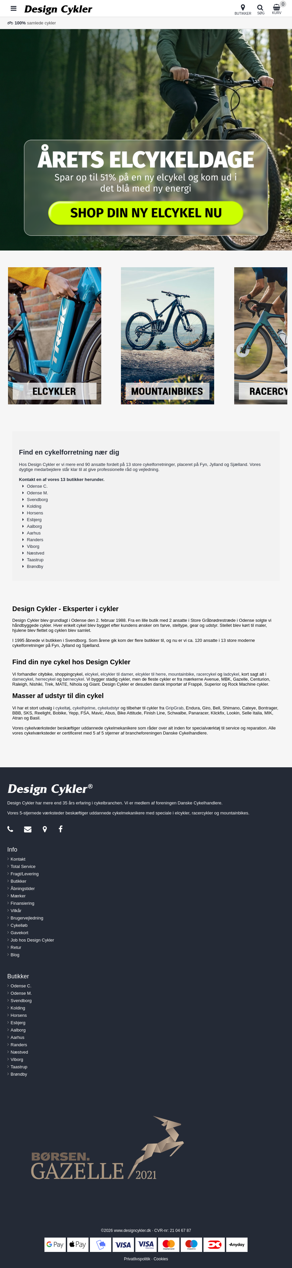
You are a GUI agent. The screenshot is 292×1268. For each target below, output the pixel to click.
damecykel (22, 679)
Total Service (23, 866)
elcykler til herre (150, 674)
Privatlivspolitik (137, 1259)
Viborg (33, 546)
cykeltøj (62, 707)
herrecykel (45, 679)
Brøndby (35, 566)
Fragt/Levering (25, 873)
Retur (16, 947)
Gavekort (19, 932)
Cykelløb (19, 925)
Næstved (35, 553)
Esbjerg (34, 519)
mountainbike (181, 674)
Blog (15, 954)
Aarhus (33, 532)
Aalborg (34, 526)
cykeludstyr (108, 707)
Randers (35, 539)
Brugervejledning (27, 917)
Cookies (161, 1259)
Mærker (18, 895)
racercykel (206, 674)
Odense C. (37, 486)
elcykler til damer (117, 674)
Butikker (18, 881)
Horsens (35, 512)
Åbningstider (23, 888)
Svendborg (37, 499)
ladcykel (231, 674)
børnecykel (73, 679)
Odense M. (37, 492)
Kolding (34, 506)
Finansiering (22, 903)
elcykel (91, 674)
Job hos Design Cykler (32, 940)
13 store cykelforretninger (150, 464)
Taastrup (35, 559)
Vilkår (16, 910)
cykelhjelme (83, 707)
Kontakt (18, 859)
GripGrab (174, 707)
